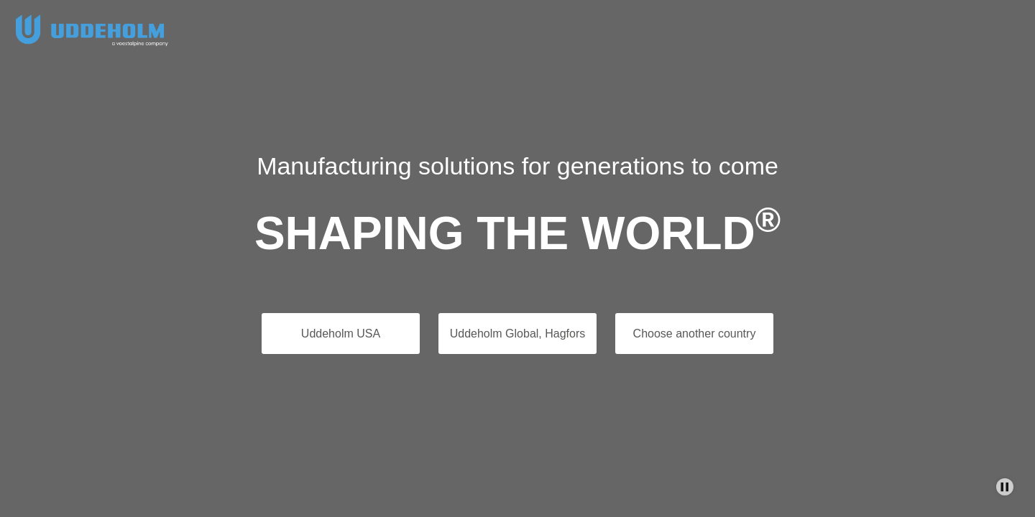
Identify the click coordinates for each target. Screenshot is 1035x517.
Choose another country (694, 333)
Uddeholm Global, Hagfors (518, 333)
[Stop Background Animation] (1004, 486)
